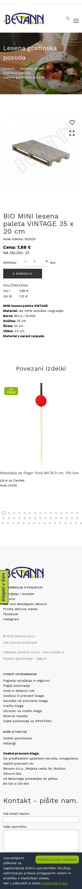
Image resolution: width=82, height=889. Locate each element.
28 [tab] (67, 518)
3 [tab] (14, 513)
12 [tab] (61, 513)
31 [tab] (2, 523)
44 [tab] (71, 523)
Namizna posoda (17, 73)
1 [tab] (3, 513)
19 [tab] (19, 518)
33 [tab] (13, 523)
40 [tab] (50, 523)
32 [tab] (8, 523)
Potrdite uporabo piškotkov (57, 859)
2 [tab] (9, 513)
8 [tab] (40, 513)
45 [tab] (76, 523)
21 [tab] (30, 518)
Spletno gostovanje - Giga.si (24, 658)
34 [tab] (18, 523)
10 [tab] (51, 513)
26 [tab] (56, 518)
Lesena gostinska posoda (24, 77)
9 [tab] (46, 513)
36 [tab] (29, 523)
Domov (9, 68)
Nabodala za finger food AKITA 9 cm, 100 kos (39, 473)
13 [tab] (67, 513)
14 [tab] (72, 513)
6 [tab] (30, 513)
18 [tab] (14, 518)
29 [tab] (72, 518)
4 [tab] (19, 513)
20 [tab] (25, 518)
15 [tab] (77, 513)
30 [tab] (77, 518)
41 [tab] (55, 523)
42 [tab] (60, 523)
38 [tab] (39, 523)
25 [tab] (51, 518)
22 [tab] (35, 518)
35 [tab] (23, 523)
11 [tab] (56, 513)
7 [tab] (35, 513)
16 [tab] (4, 518)
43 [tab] (66, 523)
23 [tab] (40, 518)
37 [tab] (34, 523)
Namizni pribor (32, 68)
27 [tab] (61, 518)
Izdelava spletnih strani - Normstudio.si (33, 652)
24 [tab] (46, 518)
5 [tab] (25, 513)
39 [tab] (45, 523)
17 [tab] (9, 518)
